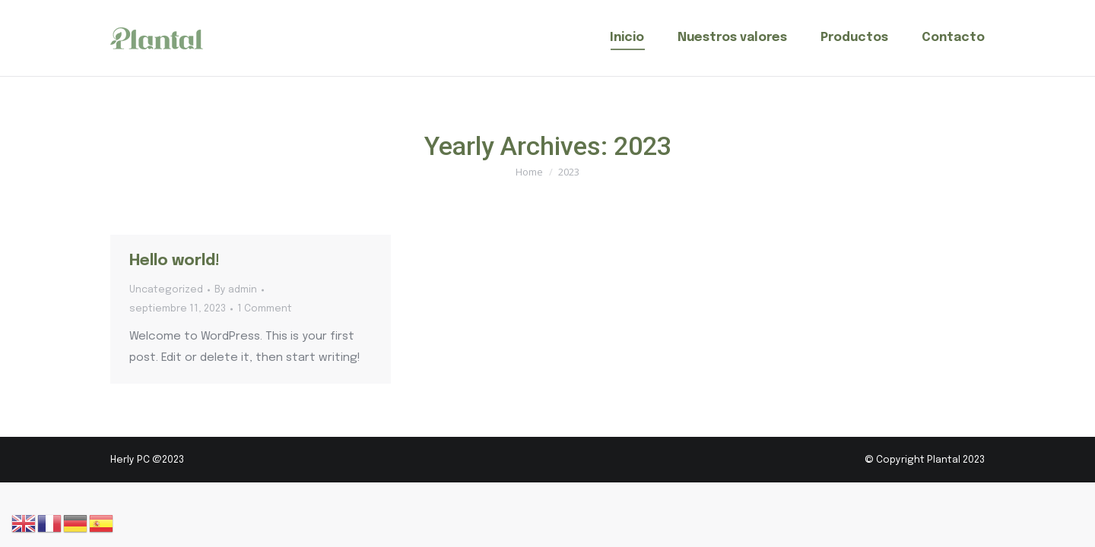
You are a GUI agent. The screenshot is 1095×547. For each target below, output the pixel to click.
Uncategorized (166, 290)
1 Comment (264, 309)
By (235, 290)
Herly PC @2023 (147, 460)
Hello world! (174, 261)
